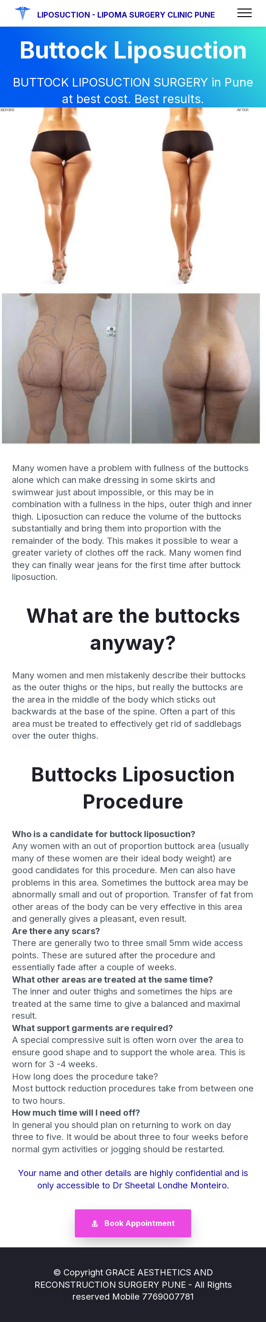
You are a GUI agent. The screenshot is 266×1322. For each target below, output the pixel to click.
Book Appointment (133, 1223)
